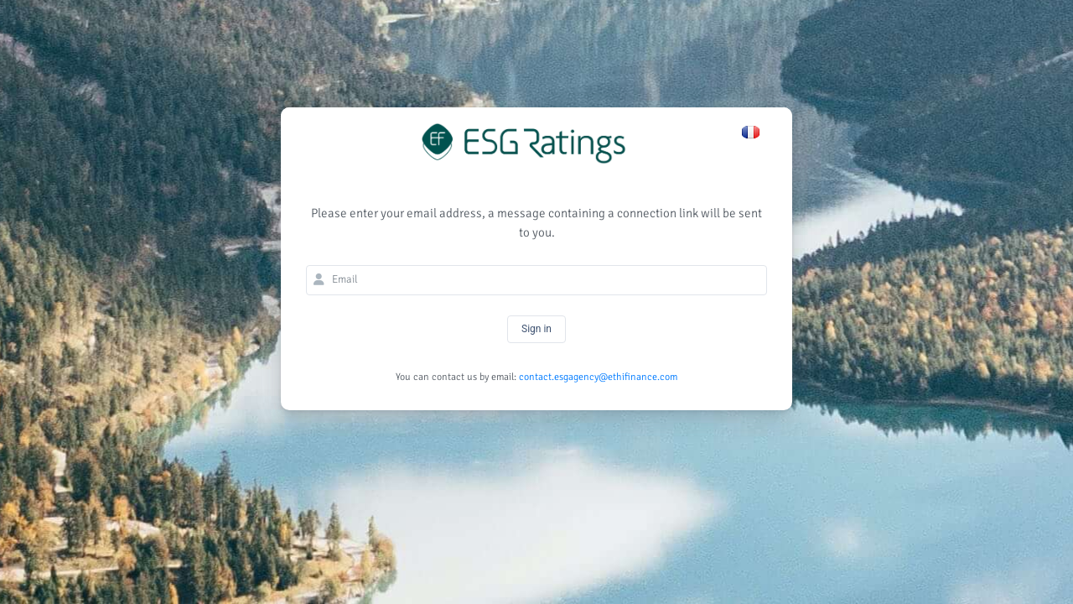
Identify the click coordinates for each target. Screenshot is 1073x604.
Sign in (536, 329)
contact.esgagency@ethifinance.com (598, 377)
